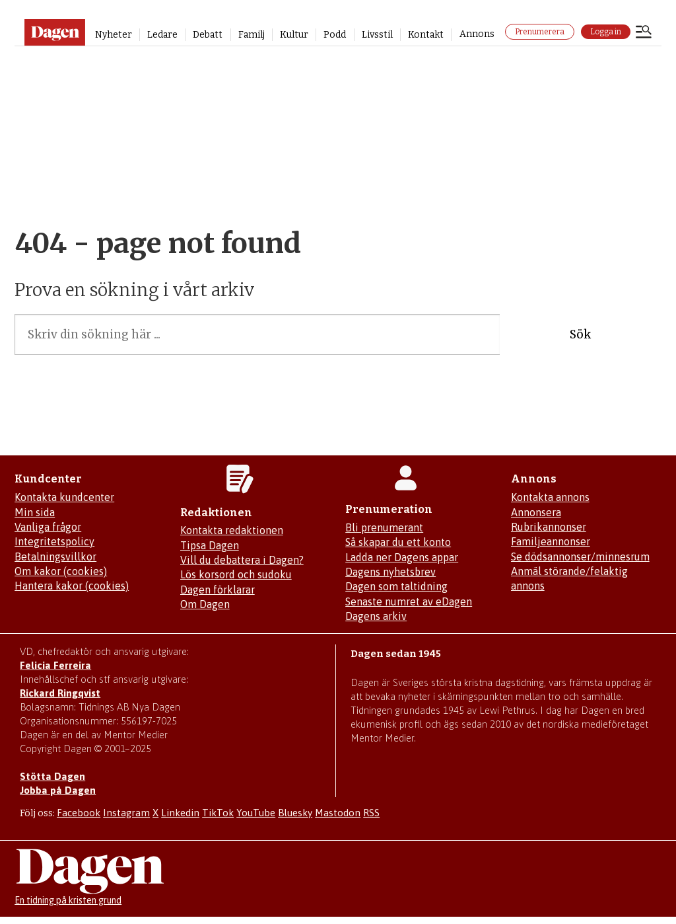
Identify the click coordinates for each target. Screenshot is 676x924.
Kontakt (426, 34)
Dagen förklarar (217, 590)
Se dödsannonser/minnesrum (580, 556)
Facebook (78, 812)
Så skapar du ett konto (398, 542)
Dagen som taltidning (396, 586)
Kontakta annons (550, 497)
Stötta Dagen (52, 776)
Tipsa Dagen (209, 545)
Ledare (162, 34)
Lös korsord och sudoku (236, 574)
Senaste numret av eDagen (408, 601)
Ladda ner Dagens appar (401, 557)
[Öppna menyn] (644, 33)
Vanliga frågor (48, 527)
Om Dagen (205, 604)
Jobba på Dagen (58, 790)
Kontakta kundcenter (64, 497)
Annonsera (536, 512)
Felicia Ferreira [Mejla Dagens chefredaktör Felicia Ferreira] (55, 665)
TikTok (218, 812)
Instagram (126, 812)
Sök (580, 334)
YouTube (255, 812)
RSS (371, 812)
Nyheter (113, 34)
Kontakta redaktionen (231, 530)
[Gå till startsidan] (54, 32)
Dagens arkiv (376, 616)
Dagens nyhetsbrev (390, 572)
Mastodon (337, 812)
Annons (476, 34)
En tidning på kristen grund (68, 900)
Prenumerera (539, 31)
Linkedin (180, 812)
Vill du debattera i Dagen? (242, 560)
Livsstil (377, 34)
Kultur (294, 34)
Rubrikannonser (548, 527)
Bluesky (295, 812)
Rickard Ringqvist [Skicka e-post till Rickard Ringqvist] (60, 693)
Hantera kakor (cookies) (72, 586)
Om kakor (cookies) (61, 571)
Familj (251, 34)
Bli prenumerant (384, 527)
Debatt (207, 34)
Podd (334, 34)
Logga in (605, 31)
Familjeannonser (550, 541)
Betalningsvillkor (55, 556)
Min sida (35, 512)
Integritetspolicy (54, 541)
